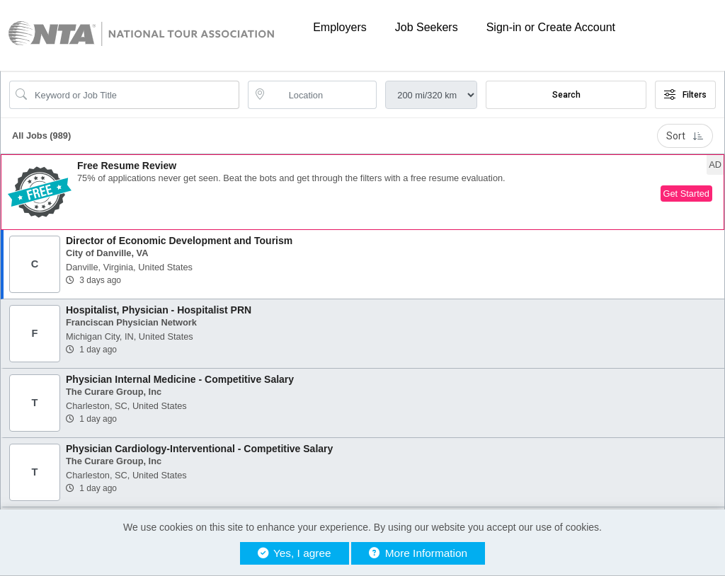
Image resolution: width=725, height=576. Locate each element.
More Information (418, 553)
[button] (362, 192)
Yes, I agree (294, 553)
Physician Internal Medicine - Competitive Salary (180, 379)
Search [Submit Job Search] (566, 95)
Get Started (686, 193)
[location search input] (322, 95)
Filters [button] (685, 94)
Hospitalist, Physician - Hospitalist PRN (158, 310)
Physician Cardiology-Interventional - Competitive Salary (199, 448)
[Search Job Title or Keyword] (134, 95)
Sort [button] (685, 136)
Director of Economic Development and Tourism (179, 240)
